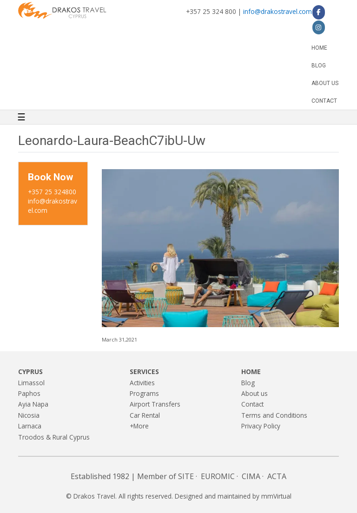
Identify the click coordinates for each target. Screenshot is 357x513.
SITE (186, 476)
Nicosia (29, 415)
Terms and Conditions (274, 415)
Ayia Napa (33, 404)
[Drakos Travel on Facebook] (318, 12)
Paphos (29, 393)
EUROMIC (218, 476)
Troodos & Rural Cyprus (54, 437)
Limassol (31, 382)
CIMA (251, 476)
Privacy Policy (260, 425)
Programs (144, 393)
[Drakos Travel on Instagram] (318, 27)
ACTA (276, 476)
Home (319, 48)
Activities (142, 382)
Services (144, 371)
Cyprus (30, 371)
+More (139, 425)
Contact (324, 101)
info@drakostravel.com (277, 11)
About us (324, 83)
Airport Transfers (155, 404)
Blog (318, 65)
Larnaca (29, 425)
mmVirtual (276, 496)
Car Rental (145, 415)
